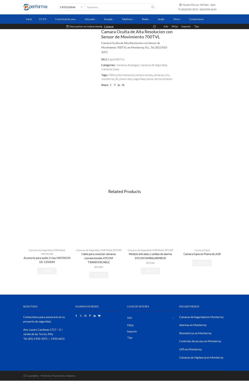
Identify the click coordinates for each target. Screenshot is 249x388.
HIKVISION (47, 256)
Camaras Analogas (128, 65)
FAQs (175, 26)
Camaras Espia (111, 69)
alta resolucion (126, 75)
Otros (177, 19)
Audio (162, 19)
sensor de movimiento (160, 79)
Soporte (186, 26)
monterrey (108, 79)
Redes (146, 19)
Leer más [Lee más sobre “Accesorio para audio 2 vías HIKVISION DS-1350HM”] (47, 274)
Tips (196, 26)
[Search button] (153, 7)
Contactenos (196, 19)
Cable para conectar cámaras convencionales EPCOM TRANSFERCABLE (99, 265)
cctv (167, 75)
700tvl (112, 75)
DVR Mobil (60, 252)
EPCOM (98, 256)
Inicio (29, 19)
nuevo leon (126, 79)
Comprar (109, 26)
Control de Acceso (66, 19)
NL (117, 79)
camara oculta (144, 75)
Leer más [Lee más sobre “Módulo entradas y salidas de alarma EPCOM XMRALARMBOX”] (150, 277)
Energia (109, 19)
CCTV (43, 19)
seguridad (140, 79)
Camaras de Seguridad (154, 65)
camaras (159, 75)
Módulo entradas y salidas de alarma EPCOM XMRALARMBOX (150, 263)
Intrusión (91, 19)
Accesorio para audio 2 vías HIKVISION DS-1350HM (47, 263)
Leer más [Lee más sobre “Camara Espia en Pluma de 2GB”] (202, 266)
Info (166, 26)
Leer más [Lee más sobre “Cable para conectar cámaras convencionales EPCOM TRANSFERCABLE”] (99, 282)
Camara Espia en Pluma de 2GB (202, 257)
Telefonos (128, 19)
